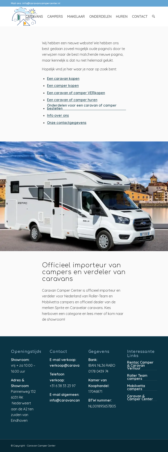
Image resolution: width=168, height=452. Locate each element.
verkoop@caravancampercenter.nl (65, 365)
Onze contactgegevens (66, 123)
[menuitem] (34, 16)
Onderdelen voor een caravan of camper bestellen (82, 107)
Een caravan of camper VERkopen (76, 93)
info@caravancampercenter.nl (41, 3)
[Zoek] (153, 16)
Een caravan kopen (63, 78)
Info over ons (58, 115)
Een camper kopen (63, 86)
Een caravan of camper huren (72, 100)
